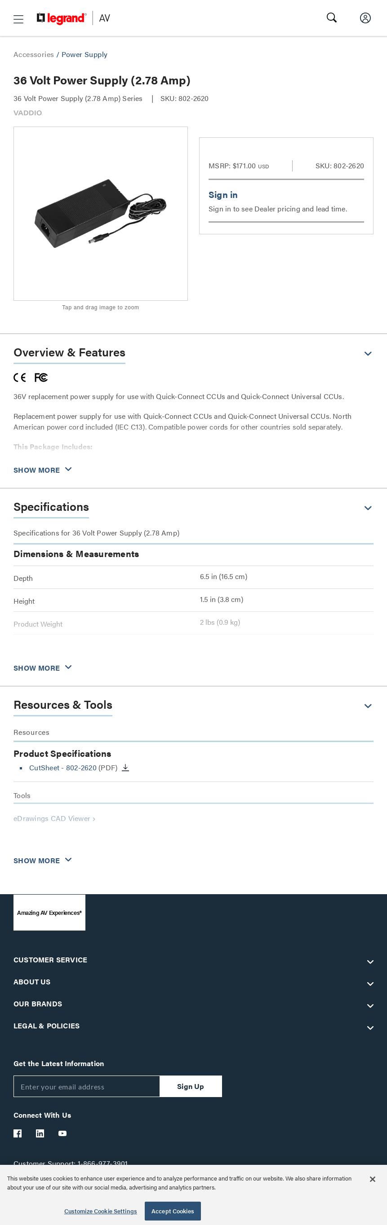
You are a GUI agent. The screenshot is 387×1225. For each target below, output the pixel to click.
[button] (18, 19)
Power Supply (85, 54)
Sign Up (190, 1086)
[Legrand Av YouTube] (62, 1133)
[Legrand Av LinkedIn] (40, 1133)
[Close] (373, 1179)
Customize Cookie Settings (100, 1211)
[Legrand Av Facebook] (17, 1133)
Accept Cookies (172, 1211)
